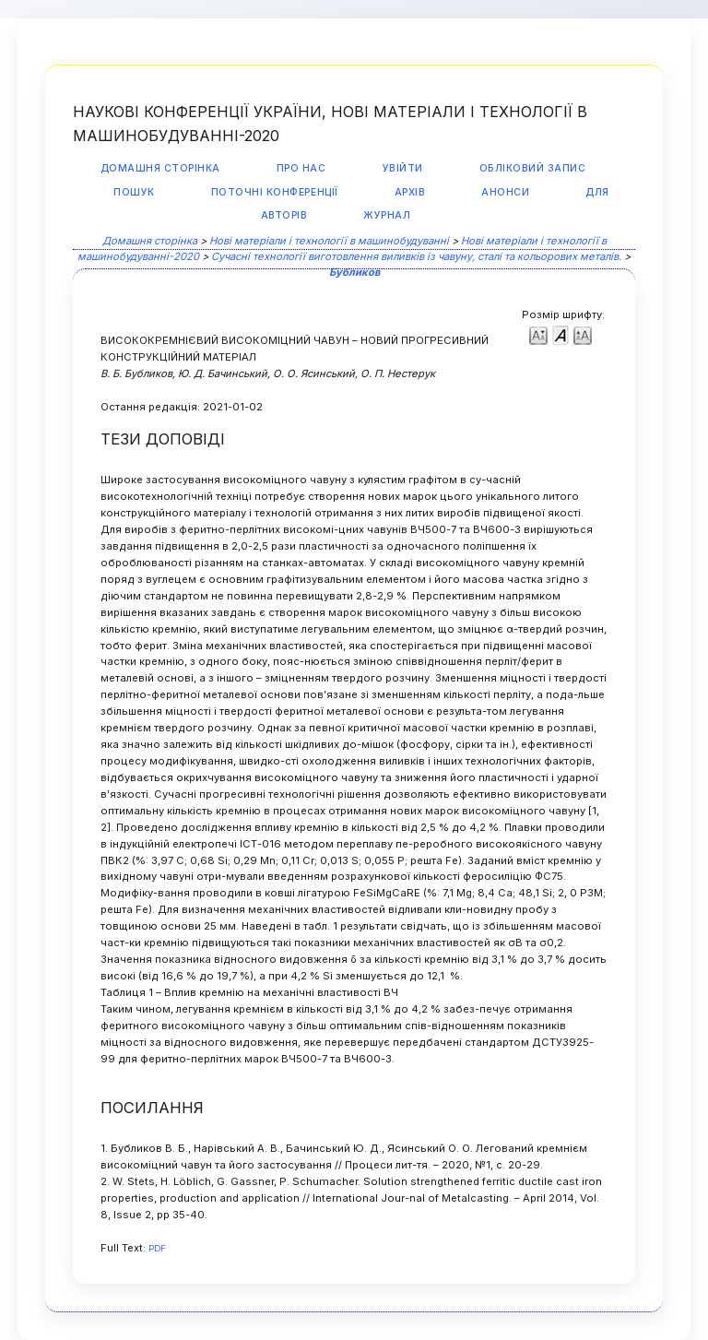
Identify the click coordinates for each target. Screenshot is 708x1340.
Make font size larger (582, 334)
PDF (157, 1248)
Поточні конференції (274, 192)
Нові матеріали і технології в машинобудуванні (329, 240)
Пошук (134, 192)
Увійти (403, 168)
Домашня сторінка (160, 168)
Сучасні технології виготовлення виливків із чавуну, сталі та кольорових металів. (416, 256)
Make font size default (560, 334)
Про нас (301, 168)
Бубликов (354, 272)
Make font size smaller (538, 334)
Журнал (386, 215)
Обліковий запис (532, 168)
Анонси (505, 192)
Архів (410, 192)
